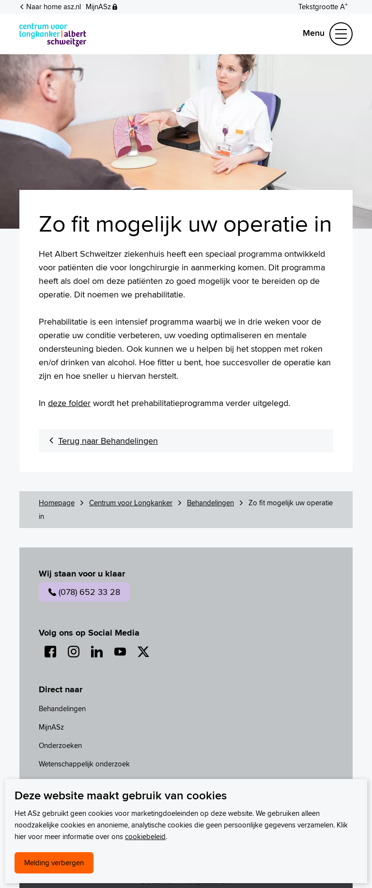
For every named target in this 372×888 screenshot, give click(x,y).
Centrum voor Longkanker (130, 503)
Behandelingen (210, 503)
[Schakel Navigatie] (341, 34)
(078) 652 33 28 (84, 592)
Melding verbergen (54, 862)
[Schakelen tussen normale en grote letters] (323, 6)
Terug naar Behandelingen (108, 441)
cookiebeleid (145, 836)
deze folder (69, 403)
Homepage (57, 503)
